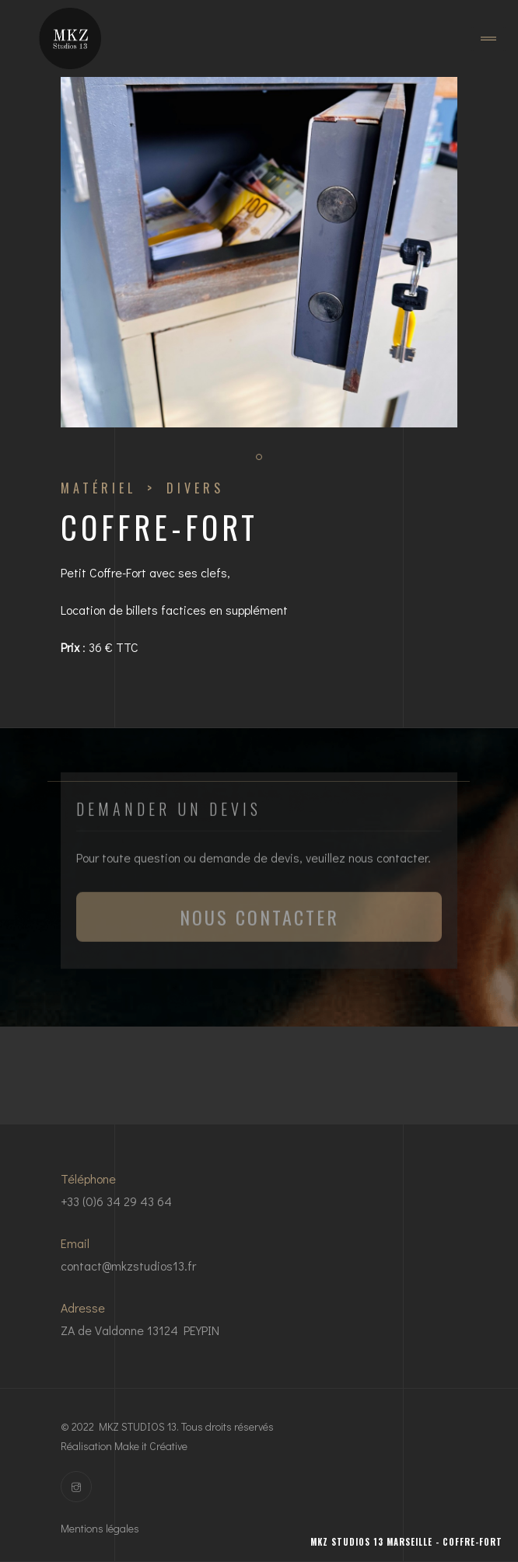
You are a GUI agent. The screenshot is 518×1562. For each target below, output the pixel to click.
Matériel (98, 488)
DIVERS (195, 488)
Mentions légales (100, 1528)
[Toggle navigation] (488, 39)
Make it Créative (150, 1445)
